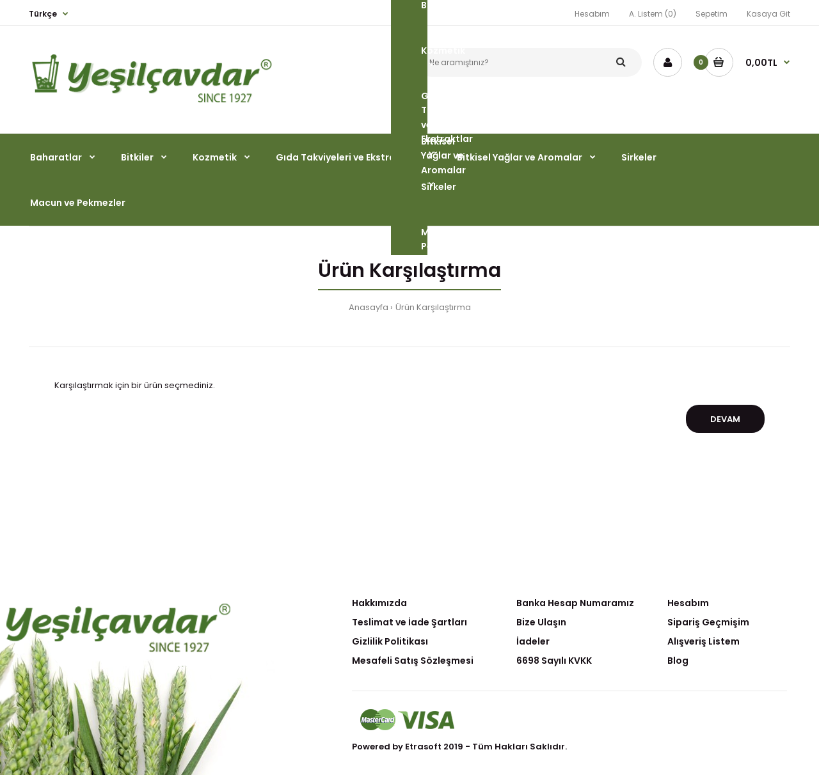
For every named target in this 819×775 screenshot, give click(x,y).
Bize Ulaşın (541, 622)
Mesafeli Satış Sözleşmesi (412, 660)
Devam (725, 419)
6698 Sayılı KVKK (554, 660)
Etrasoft (423, 746)
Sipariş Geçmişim (708, 622)
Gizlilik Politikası (390, 641)
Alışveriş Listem (703, 641)
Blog (677, 660)
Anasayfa (368, 307)
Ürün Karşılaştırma (433, 307)
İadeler (533, 641)
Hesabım (688, 603)
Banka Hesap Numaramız (575, 603)
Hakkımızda (379, 603)
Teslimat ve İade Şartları (409, 622)
